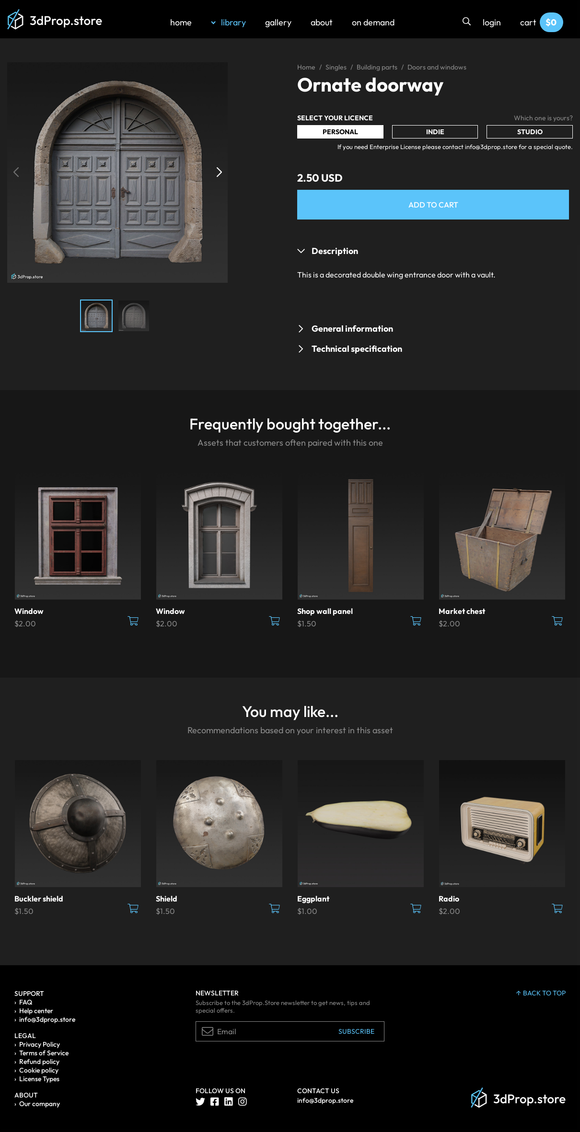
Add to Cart (433, 204)
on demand (373, 22)
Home (306, 67)
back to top (541, 993)
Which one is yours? (543, 118)
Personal (340, 131)
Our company (39, 1103)
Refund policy (39, 1061)
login (492, 22)
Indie (435, 131)
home (181, 22)
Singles (336, 67)
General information (352, 328)
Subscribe (356, 1031)
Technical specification (357, 348)
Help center (36, 1010)
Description (335, 250)
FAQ (25, 1002)
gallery (278, 22)
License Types (39, 1078)
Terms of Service (44, 1053)
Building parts (377, 67)
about (322, 22)
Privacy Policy (39, 1044)
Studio (530, 131)
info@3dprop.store (47, 1019)
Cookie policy (38, 1070)
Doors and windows (436, 67)
